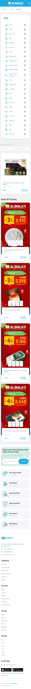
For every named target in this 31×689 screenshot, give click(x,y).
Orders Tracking (5, 599)
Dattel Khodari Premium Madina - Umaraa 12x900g (14, 183)
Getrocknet (10, 102)
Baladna (9, 374)
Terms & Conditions (6, 573)
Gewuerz (9, 111)
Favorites (3, 596)
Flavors (9, 52)
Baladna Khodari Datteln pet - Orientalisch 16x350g (15, 371)
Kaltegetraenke (11, 61)
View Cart (3, 592)
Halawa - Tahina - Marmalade (11, 75)
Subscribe (23, 461)
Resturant (9, 47)
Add (25, 190)
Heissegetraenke (11, 65)
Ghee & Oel (10, 34)
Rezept (9, 107)
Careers (3, 580)
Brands (11, 9)
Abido (8, 314)
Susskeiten (10, 89)
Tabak (8, 125)
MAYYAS (3, 655)
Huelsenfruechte (11, 70)
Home (5, 9)
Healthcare (10, 120)
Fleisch (8, 29)
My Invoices (4, 602)
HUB (2, 643)
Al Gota (3, 646)
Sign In (3, 589)
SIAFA (8, 434)
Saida (2, 652)
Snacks (9, 93)
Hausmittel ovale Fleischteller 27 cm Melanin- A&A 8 (13, 250)
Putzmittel (9, 116)
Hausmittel (10, 134)
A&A (8, 253)
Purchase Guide (5, 567)
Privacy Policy (4, 570)
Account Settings (5, 605)
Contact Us (4, 577)
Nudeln (8, 98)
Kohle (8, 129)
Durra (2, 640)
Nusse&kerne (10, 84)
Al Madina (8, 186)
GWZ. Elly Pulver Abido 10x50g (12, 310)
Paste (8, 38)
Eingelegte (9, 43)
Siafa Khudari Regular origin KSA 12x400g (15, 431)
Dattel (8, 80)
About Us (3, 564)
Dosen (8, 25)
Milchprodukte (10, 56)
